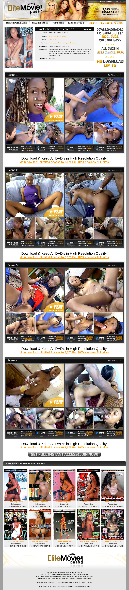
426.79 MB (28, 148)
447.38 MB (28, 339)
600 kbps (89, 146)
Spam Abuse (86, 578)
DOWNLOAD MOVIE (16, 506)
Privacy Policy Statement (60, 578)
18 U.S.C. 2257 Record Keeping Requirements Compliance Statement (64, 574)
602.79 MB (28, 434)
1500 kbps (59, 146)
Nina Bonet (73, 43)
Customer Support (44, 578)
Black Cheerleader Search (57, 36)
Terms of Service (75, 578)
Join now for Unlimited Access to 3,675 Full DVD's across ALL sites (64, 162)
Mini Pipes (65, 43)
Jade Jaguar (53, 43)
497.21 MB (28, 243)
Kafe (59, 43)
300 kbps (119, 146)
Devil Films (52, 39)
